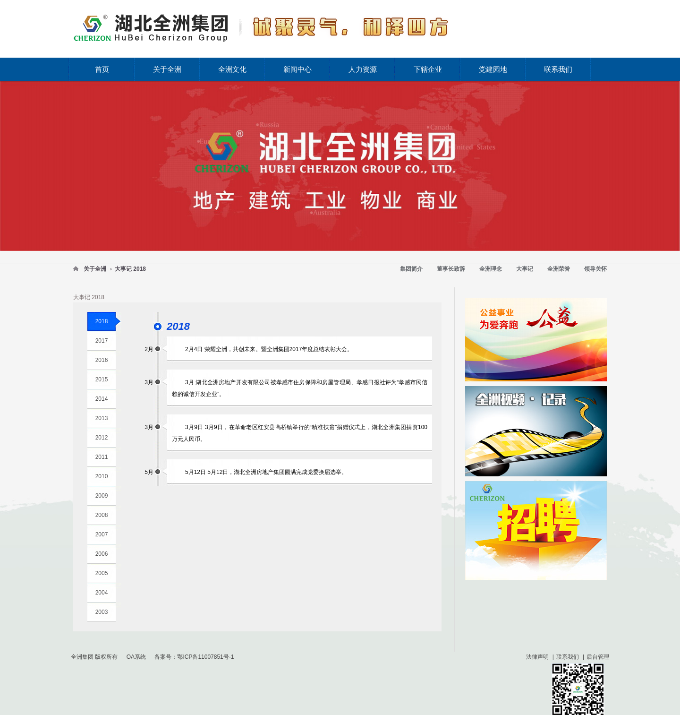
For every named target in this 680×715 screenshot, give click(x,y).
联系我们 (558, 69)
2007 (101, 534)
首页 (102, 69)
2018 (101, 321)
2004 (101, 592)
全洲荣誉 (558, 269)
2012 (101, 437)
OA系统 (136, 657)
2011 (101, 457)
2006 (101, 554)
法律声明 (537, 657)
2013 (101, 418)
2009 (101, 495)
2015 (101, 379)
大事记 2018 (130, 269)
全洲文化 (232, 69)
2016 (101, 360)
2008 (101, 515)
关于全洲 (167, 69)
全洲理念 (490, 269)
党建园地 (493, 69)
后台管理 (597, 657)
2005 (101, 573)
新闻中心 (297, 69)
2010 (101, 476)
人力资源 (362, 69)
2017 (101, 340)
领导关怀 (595, 269)
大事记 (524, 269)
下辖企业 (428, 69)
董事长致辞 (451, 269)
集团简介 (411, 269)
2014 (101, 399)
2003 (101, 612)
